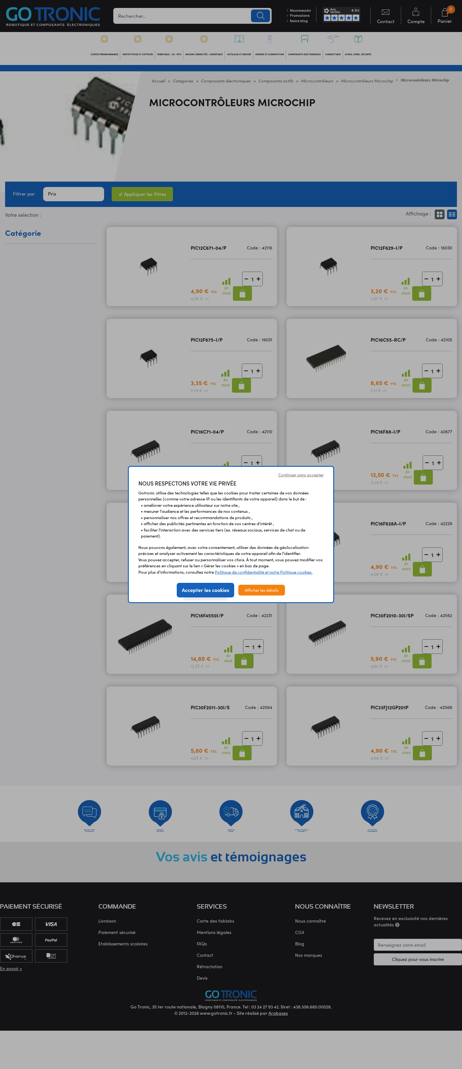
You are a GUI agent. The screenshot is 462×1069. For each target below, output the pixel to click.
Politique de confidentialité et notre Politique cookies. (264, 572)
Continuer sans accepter (301, 475)
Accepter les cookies (205, 589)
